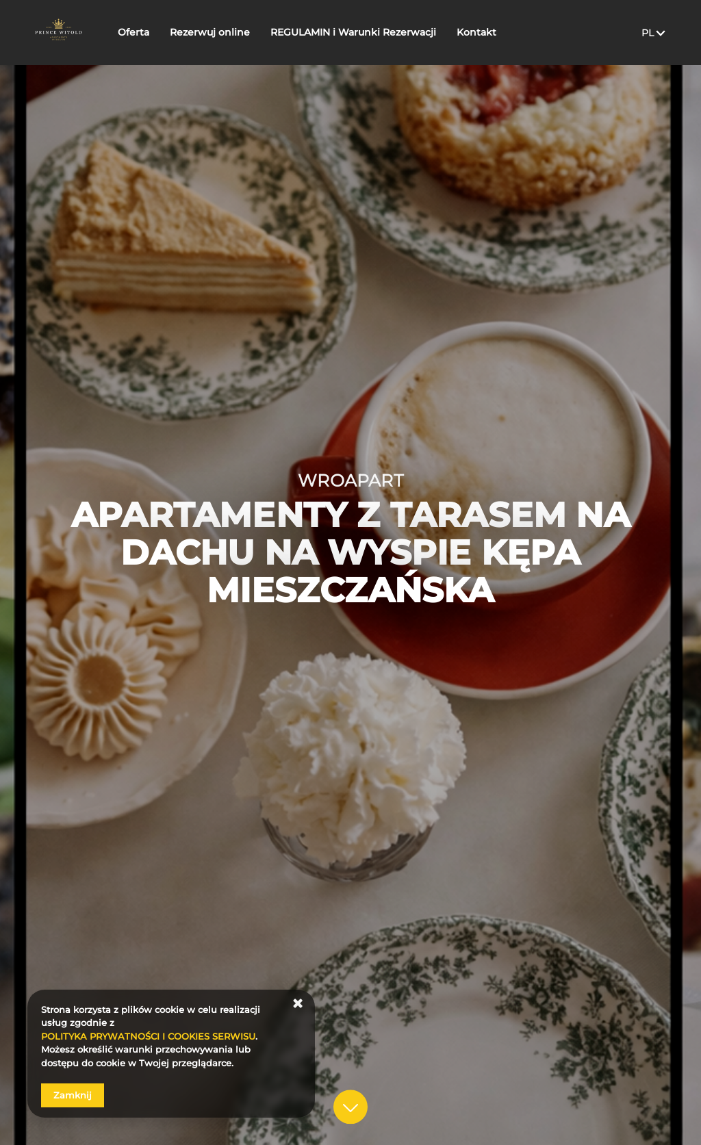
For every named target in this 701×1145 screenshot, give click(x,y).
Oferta (155, 32)
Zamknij (72, 1095)
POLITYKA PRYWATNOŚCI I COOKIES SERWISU (148, 1036)
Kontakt (498, 32)
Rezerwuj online (232, 32)
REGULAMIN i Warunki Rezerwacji (375, 32)
